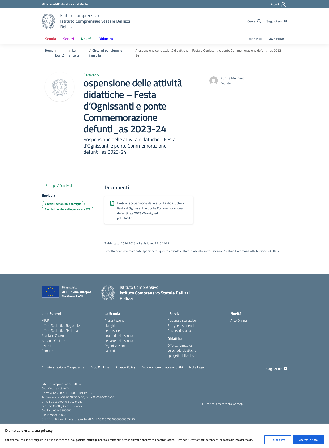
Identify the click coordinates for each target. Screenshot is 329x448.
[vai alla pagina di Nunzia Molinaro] (232, 78)
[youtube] (285, 21)
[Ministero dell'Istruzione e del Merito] (65, 4)
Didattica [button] (106, 39)
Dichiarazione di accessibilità (162, 367)
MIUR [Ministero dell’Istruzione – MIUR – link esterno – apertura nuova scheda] (45, 320)
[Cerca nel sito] (254, 21)
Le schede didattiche (181, 350)
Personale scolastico (181, 320)
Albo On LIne (100, 367)
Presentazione (114, 320)
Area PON (255, 39)
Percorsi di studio (179, 330)
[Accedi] (278, 4)
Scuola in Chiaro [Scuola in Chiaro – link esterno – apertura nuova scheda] (53, 335)
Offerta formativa (179, 345)
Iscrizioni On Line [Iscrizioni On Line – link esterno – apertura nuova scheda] (53, 340)
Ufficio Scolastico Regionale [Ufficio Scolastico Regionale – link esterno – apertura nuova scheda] (61, 325)
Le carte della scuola (118, 340)
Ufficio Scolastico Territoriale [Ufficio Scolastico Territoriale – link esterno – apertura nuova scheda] (61, 330)
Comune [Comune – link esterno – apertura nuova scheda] (47, 350)
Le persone (112, 330)
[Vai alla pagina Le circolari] (74, 53)
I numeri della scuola (118, 335)
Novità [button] (86, 39)
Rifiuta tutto (277, 440)
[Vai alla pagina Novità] (59, 55)
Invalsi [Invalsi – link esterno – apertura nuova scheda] (46, 345)
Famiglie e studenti (180, 325)
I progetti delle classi (181, 355)
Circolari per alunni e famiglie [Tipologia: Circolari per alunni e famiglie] (63, 203)
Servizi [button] (68, 39)
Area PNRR (276, 39)
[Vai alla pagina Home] (49, 50)
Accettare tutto (308, 440)
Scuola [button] (50, 39)
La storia (110, 350)
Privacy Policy (125, 367)
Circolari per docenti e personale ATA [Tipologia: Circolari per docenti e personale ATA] (67, 209)
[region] (164, 436)
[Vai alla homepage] (48, 21)
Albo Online (238, 320)
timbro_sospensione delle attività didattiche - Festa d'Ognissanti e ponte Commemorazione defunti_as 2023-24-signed (150, 208)
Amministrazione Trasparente (63, 367)
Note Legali (197, 367)
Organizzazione (115, 345)
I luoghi (109, 325)
